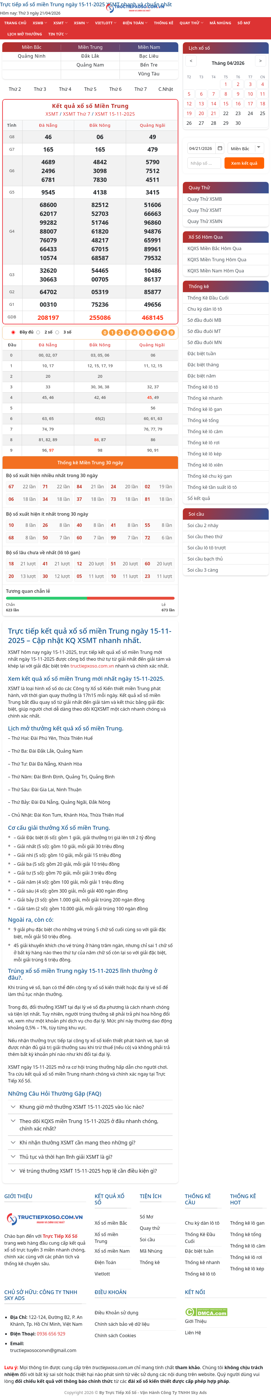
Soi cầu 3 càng (202, 570)
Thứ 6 (115, 89)
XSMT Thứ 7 (76, 114)
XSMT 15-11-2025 (115, 114)
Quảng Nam (90, 65)
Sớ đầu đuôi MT (204, 331)
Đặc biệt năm (201, 376)
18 (262, 104)
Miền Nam (149, 47)
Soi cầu (196, 514)
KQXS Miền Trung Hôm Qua (216, 259)
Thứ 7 (141, 89)
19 (189, 113)
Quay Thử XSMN (204, 221)
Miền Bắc (32, 47)
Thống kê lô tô (202, 387)
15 (225, 104)
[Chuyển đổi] (13, 1107)
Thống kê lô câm (205, 431)
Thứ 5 (90, 89)
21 (213, 113)
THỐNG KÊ (163, 22)
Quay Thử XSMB (204, 199)
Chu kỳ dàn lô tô (204, 309)
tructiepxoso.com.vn (92, 666)
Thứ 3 (40, 89)
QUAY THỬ (191, 22)
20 (201, 113)
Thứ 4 (65, 89)
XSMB (40, 22)
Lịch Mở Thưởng (24, 34)
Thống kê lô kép (204, 454)
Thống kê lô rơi (203, 442)
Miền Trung (90, 47)
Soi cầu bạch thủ (205, 559)
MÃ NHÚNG (220, 22)
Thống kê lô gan (204, 409)
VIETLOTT (105, 22)
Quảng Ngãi (152, 125)
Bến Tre (148, 65)
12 (189, 104)
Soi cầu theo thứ (204, 536)
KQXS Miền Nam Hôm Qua (215, 271)
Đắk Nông (99, 125)
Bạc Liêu (149, 56)
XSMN (81, 22)
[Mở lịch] (219, 148)
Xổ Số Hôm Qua (206, 237)
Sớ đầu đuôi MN (204, 342)
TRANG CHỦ (15, 22)
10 (250, 94)
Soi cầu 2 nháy (202, 525)
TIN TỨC (58, 34)
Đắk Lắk (90, 56)
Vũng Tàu (149, 74)
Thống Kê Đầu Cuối (207, 298)
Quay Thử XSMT (204, 210)
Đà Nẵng (48, 125)
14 (213, 104)
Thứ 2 (15, 89)
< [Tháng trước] (191, 61)
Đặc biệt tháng (203, 364)
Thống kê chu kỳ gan (209, 476)
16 (237, 104)
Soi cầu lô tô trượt (206, 548)
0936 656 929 (51, 1334)
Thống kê (199, 286)
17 (250, 104)
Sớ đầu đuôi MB (204, 320)
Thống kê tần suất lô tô (212, 487)
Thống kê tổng (203, 420)
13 (201, 104)
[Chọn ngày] (205, 148)
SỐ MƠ (244, 22)
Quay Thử (199, 187)
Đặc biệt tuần (201, 353)
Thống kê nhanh (205, 398)
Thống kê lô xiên (205, 465)
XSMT (60, 22)
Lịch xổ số (199, 48)
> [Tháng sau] (260, 61)
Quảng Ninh (32, 56)
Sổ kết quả (198, 498)
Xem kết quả (244, 163)
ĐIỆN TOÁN (135, 22)
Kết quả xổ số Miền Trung (90, 106)
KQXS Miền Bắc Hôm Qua (214, 248)
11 (262, 94)
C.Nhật (166, 89)
